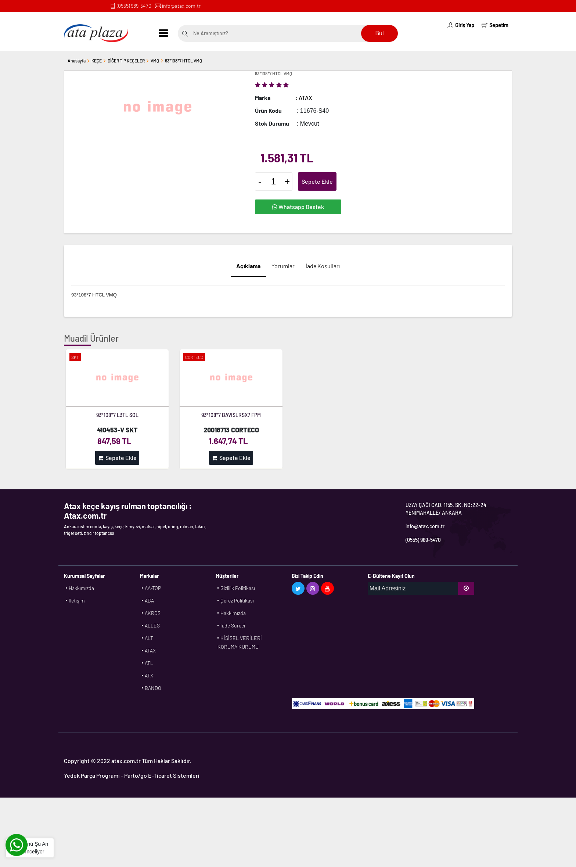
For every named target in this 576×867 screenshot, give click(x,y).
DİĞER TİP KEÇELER (126, 60)
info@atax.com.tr (181, 6)
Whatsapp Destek (298, 206)
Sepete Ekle (317, 181)
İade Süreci (232, 625)
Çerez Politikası (237, 600)
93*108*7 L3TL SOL (117, 415)
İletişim (77, 600)
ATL (149, 663)
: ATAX (303, 97)
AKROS (153, 613)
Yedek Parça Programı (92, 775)
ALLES (152, 625)
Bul (379, 33)
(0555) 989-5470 (134, 6)
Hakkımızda (81, 588)
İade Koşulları (323, 265)
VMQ (155, 60)
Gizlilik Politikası (237, 588)
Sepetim (495, 25)
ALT (149, 638)
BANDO (153, 688)
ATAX (150, 650)
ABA (149, 600)
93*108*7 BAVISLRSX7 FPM (231, 415)
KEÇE (96, 60)
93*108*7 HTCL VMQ (183, 60)
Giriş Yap (460, 25)
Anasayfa (77, 60)
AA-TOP (153, 588)
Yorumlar (283, 265)
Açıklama (248, 265)
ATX (149, 675)
